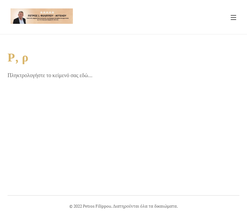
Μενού (233, 17)
